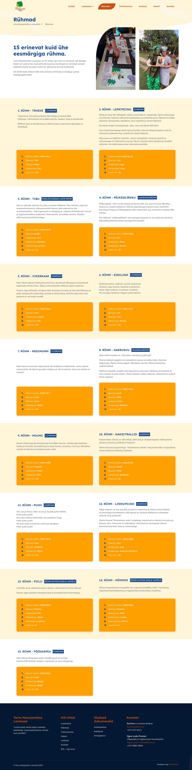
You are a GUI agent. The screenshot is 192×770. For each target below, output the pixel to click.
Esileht (73, 6)
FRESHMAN (174, 764)
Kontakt (170, 6)
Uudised (143, 6)
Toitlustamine (126, 6)
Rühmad (107, 6)
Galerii (156, 6)
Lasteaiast (89, 6)
